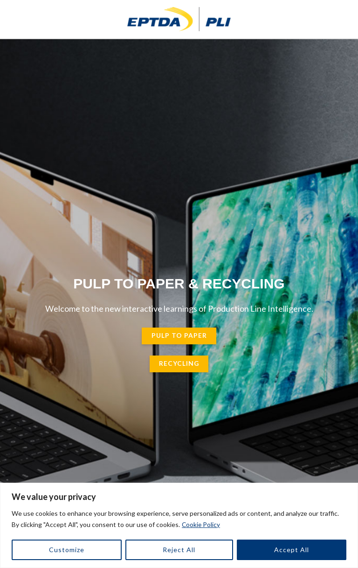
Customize (66, 550)
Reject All (179, 550)
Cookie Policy (201, 524)
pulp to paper (179, 337)
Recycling (179, 365)
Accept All (291, 550)
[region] (179, 525)
